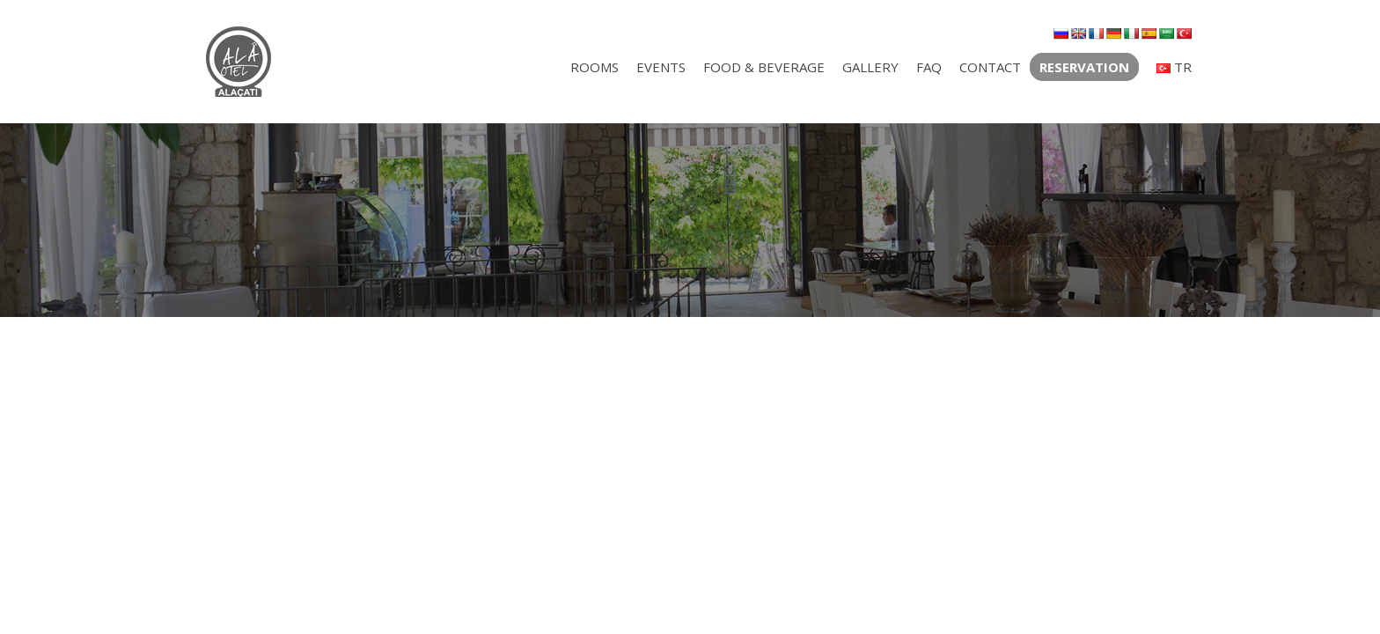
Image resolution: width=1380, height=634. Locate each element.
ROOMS (594, 67)
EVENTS (661, 67)
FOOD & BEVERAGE (764, 67)
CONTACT (990, 67)
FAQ (929, 67)
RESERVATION (1084, 67)
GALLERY (870, 67)
